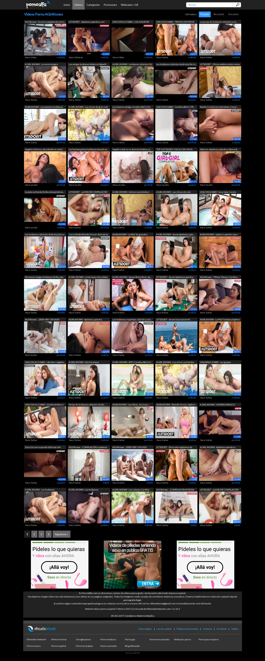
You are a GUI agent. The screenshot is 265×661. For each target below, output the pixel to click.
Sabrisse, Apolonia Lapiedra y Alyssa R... (219, 149)
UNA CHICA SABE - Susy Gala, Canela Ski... (218, 192)
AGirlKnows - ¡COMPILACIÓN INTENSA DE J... (175, 490)
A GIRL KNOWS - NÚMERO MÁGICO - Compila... (218, 405)
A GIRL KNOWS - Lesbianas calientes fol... (132, 64)
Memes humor (59, 639)
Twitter (235, 628)
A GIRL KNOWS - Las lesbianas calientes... (40, 490)
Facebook (222, 628)
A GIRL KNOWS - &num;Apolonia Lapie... (175, 234)
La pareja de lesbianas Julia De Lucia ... (219, 22)
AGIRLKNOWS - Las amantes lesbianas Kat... (44, 107)
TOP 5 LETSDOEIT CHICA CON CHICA (174, 149)
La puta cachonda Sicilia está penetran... (44, 192)
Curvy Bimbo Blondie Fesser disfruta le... (89, 234)
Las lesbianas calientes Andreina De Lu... (176, 64)
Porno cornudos (108, 645)
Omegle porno (83, 639)
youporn (192, 100)
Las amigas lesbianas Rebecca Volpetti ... (88, 64)
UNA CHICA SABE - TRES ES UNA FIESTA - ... (175, 22)
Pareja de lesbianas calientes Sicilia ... (87, 404)
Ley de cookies (164, 628)
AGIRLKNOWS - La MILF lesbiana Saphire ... (220, 319)
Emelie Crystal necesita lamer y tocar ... (219, 107)
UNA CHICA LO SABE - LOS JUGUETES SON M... (130, 22)
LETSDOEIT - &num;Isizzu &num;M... (173, 319)
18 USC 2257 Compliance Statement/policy (132, 615)
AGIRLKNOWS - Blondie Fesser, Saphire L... (175, 405)
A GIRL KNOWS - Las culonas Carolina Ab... (130, 490)
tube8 (106, 482)
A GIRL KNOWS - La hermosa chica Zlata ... (88, 277)
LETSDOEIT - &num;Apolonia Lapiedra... (175, 277)
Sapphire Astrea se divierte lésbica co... (131, 149)
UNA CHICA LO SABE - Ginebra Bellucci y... (44, 405)
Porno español (58, 645)
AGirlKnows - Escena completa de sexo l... (45, 22)
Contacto (207, 628)
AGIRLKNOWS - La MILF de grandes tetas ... (129, 234)
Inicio (67, 4)
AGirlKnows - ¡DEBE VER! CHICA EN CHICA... (42, 319)
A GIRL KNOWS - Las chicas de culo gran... (173, 192)
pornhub (148, 100)
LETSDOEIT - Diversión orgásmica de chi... (174, 447)
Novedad (219, 14)
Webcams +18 (129, 4)
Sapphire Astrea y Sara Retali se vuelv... (44, 149)
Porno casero (33, 645)
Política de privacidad (187, 628)
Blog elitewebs (132, 645)
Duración (233, 14)
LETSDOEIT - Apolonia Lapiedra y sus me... (87, 22)
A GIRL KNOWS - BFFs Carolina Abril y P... (132, 362)
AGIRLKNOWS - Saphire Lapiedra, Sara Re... (219, 234)
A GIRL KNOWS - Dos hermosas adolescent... (84, 362)
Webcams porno (182, 639)
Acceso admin (132, 652)
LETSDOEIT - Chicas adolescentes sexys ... (220, 64)
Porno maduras (108, 639)
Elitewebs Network (36, 639)
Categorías (93, 4)
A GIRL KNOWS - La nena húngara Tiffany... (41, 64)
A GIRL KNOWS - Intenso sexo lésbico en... (130, 192)
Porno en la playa (84, 645)
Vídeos (78, 4)
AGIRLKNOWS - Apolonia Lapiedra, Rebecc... (85, 319)
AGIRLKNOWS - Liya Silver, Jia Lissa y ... (131, 404)
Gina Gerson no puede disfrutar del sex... (43, 447)
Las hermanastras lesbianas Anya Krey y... (88, 149)
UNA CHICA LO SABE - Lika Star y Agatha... (45, 362)
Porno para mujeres (209, 639)
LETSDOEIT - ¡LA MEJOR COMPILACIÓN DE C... (88, 192)
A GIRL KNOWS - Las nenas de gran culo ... (88, 107)
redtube (61, 57)
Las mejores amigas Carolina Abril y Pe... (131, 107)
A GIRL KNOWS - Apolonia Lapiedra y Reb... (217, 447)
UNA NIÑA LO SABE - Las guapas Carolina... (215, 362)
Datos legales (145, 628)
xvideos (105, 100)
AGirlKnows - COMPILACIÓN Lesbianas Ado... (88, 447)
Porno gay (130, 639)
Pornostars (110, 4)
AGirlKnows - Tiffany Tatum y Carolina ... (219, 277)
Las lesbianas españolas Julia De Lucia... (132, 319)
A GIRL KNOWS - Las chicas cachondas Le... (175, 362)
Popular (204, 14)
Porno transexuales (159, 639)
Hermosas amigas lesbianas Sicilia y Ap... (44, 277)
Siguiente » (61, 534)
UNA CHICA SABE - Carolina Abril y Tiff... (175, 107)
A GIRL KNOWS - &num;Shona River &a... (131, 277)
